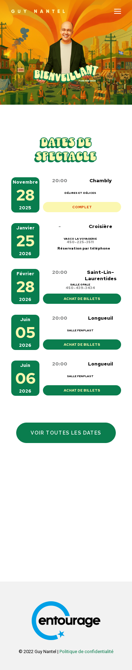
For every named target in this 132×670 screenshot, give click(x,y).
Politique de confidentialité (86, 651)
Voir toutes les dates (66, 433)
